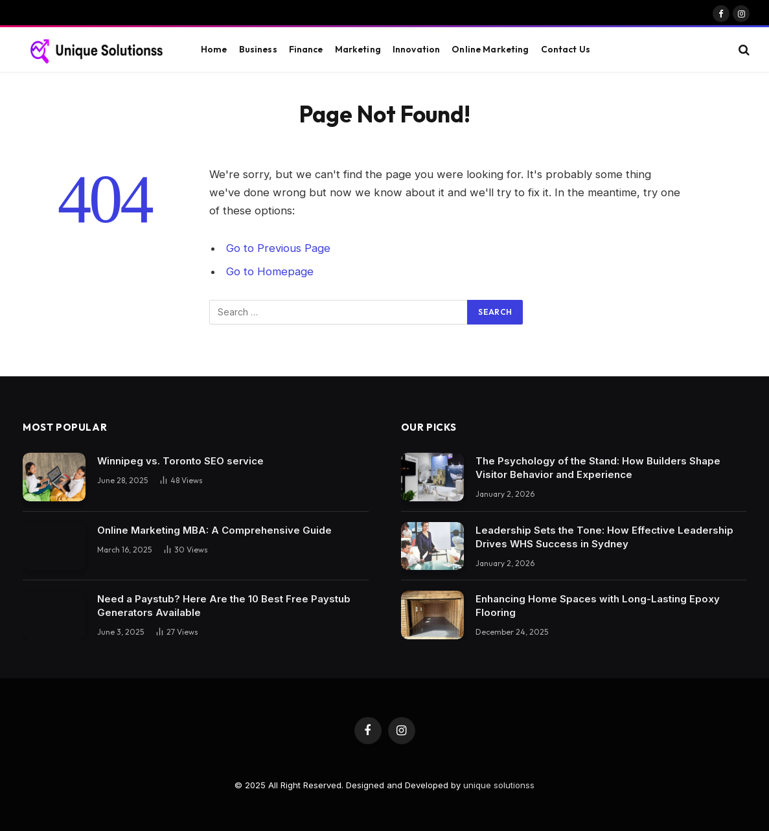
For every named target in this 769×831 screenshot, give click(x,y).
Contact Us (565, 49)
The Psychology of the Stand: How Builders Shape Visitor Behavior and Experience (598, 468)
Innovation (416, 49)
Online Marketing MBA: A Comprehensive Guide (214, 530)
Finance (306, 49)
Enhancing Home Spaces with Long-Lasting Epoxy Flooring (598, 606)
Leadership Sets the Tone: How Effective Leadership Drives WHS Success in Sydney (604, 537)
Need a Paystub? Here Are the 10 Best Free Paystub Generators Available (223, 606)
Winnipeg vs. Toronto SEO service (180, 461)
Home (214, 49)
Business (258, 49)
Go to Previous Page (278, 248)
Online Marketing (490, 49)
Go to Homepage (270, 271)
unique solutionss (498, 785)
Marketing (358, 49)
